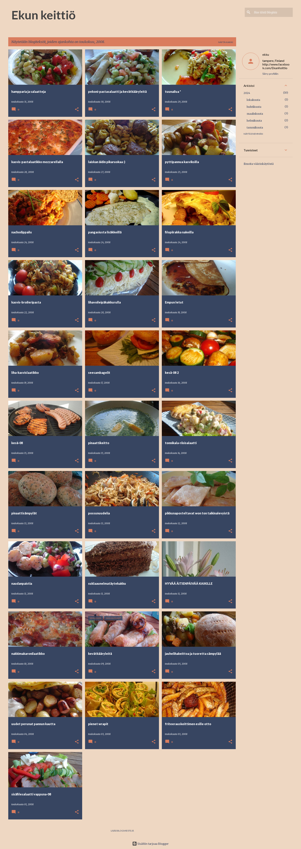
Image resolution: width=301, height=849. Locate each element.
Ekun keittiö (43, 15)
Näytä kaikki (225, 42)
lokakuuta (253, 100)
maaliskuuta (255, 113)
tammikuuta (255, 127)
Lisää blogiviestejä (122, 830)
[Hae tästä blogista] (272, 12)
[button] (76, 109)
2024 (247, 93)
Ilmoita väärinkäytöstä (259, 164)
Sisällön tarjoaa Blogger (150, 843)
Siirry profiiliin (270, 73)
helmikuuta (254, 120)
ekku (265, 54)
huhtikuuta (254, 107)
